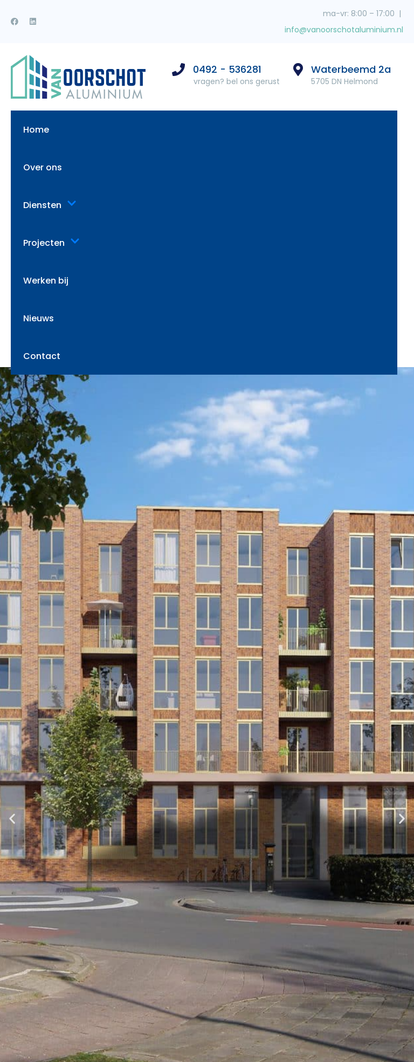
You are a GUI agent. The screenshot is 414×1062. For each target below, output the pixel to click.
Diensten (50, 205)
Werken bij (45, 280)
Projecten (51, 243)
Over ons (42, 167)
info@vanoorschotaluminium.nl (342, 29)
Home (36, 129)
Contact (41, 356)
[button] (12, 818)
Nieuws (38, 318)
